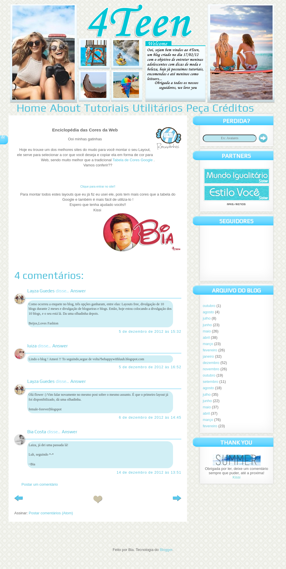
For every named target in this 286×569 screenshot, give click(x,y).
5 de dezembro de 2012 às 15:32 (150, 332)
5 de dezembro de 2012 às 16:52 (150, 367)
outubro (209, 306)
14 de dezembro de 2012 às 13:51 (149, 472)
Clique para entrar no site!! (97, 186)
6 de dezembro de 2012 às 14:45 (150, 418)
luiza (32, 346)
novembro (211, 369)
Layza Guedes (41, 291)
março (208, 344)
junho (207, 325)
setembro (210, 381)
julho (206, 318)
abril (206, 337)
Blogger (166, 550)
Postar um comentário (39, 484)
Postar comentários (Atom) (51, 513)
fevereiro (210, 350)
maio (207, 331)
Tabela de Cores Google (133, 160)
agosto (208, 312)
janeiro (208, 356)
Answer (78, 291)
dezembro (211, 363)
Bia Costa (36, 431)
